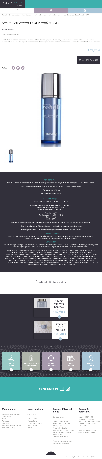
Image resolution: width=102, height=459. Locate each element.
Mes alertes (6, 423)
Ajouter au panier (88, 60)
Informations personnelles (11, 414)
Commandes (6, 417)
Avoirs (4, 419)
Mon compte (9, 409)
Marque (4, 29)
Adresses (5, 421)
